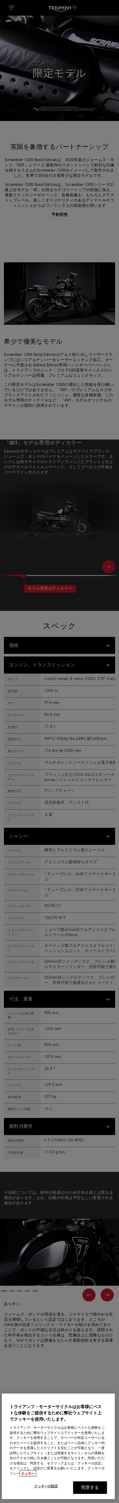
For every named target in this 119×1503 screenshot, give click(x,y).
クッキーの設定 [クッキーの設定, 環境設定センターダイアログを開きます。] (46, 1497)
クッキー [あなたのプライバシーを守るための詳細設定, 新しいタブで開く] (28, 1484)
